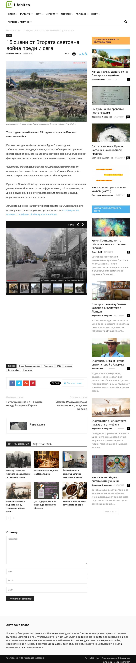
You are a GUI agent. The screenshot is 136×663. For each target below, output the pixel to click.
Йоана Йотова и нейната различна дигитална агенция (72, 473)
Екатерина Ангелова (102, 157)
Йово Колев (15, 53)
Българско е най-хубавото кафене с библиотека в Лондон (109, 307)
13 (128, 158)
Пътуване (82, 14)
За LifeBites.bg (92, 658)
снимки (68, 366)
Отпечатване (73, 383)
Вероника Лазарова (102, 117)
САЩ (59, 366)
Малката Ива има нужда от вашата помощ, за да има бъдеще (71, 405)
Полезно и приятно (20, 22)
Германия (48, 366)
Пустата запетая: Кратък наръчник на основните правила (108, 150)
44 (128, 117)
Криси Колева (99, 79)
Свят (39, 14)
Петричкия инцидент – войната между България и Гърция (24, 403)
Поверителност (109, 658)
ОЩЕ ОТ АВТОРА (42, 444)
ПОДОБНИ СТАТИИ (18, 444)
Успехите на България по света (108, 209)
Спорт (95, 14)
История (52, 14)
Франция (27, 370)
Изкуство (66, 14)
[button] (126, 22)
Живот (13, 14)
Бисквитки (125, 658)
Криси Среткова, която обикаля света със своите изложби (109, 244)
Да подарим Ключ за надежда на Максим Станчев (45, 504)
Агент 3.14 (97, 252)
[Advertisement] (47, 304)
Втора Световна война (29, 366)
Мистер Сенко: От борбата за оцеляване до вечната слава (18, 473)
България (26, 14)
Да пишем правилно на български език (106, 40)
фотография (14, 370)
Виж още (110, 511)
